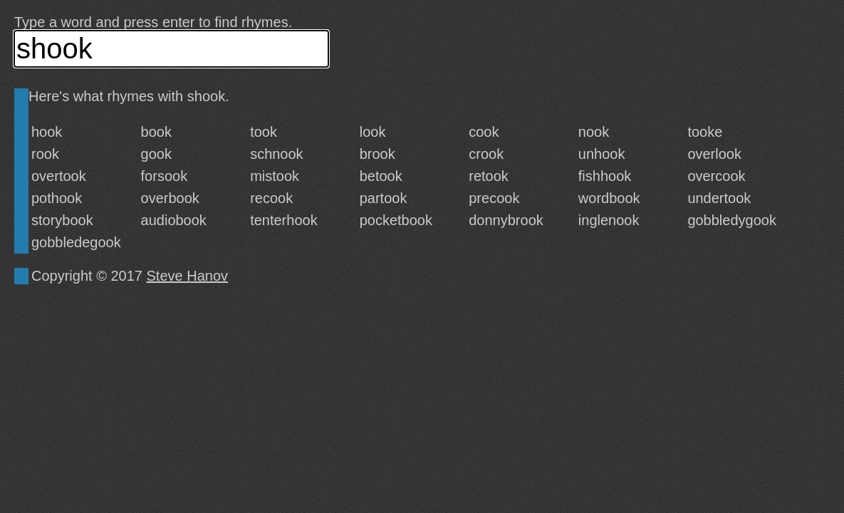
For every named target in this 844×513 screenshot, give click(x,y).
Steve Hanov (188, 276)
